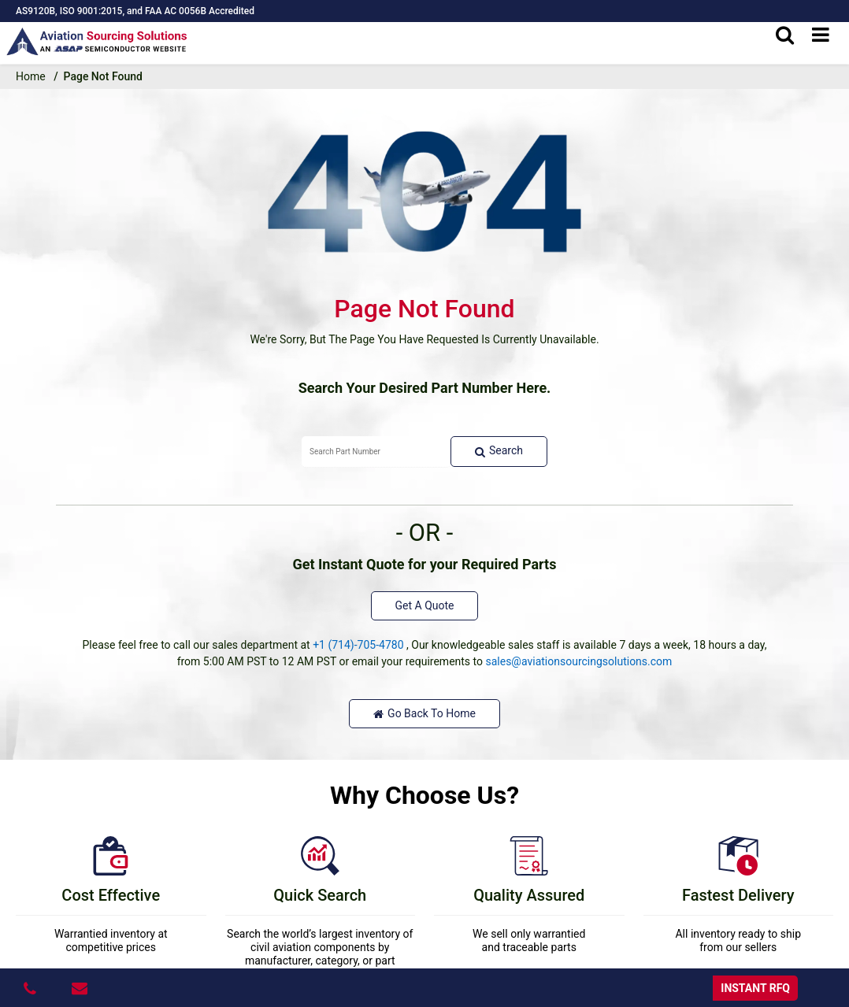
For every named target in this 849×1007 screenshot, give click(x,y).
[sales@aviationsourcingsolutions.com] (81, 988)
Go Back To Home (424, 713)
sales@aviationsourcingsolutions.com (578, 661)
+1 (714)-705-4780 (358, 645)
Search (499, 450)
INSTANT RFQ (755, 988)
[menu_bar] (820, 35)
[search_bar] (785, 35)
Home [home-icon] (31, 76)
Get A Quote (424, 605)
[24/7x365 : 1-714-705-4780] (32, 988)
